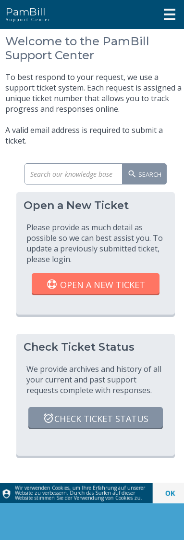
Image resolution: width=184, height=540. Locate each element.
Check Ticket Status (95, 419)
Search (144, 175)
